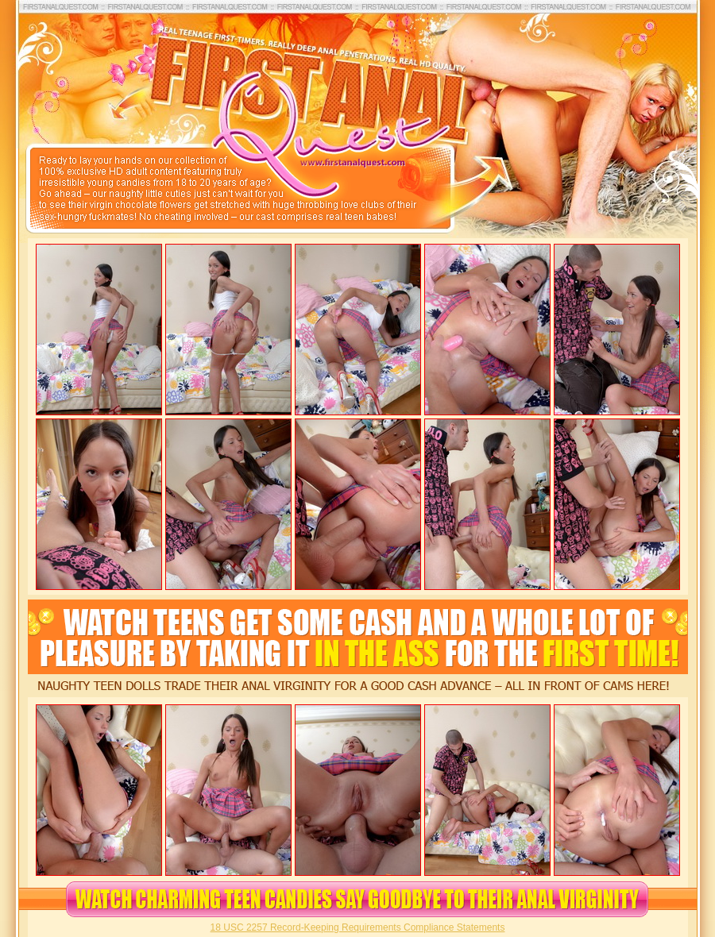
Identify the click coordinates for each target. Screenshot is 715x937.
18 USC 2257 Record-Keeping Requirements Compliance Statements (358, 927)
